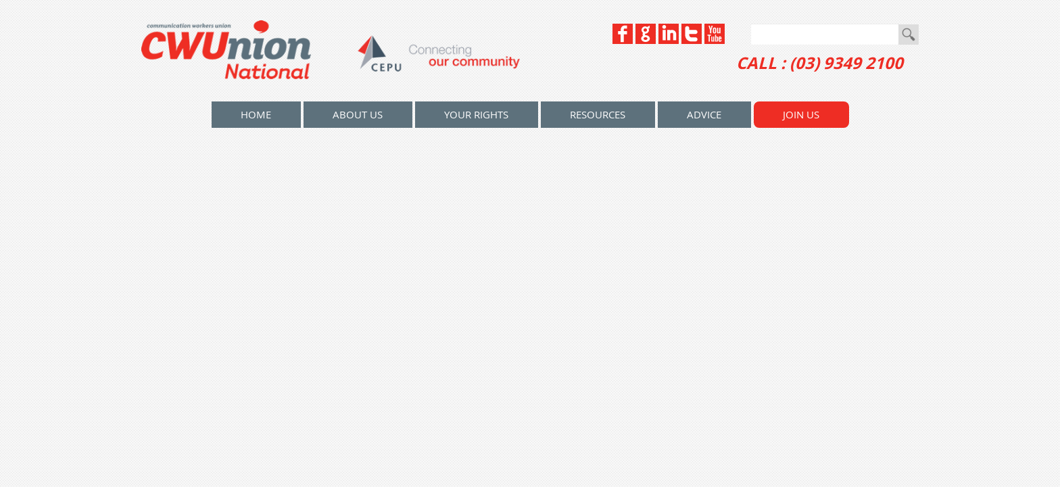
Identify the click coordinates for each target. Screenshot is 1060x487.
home (256, 114)
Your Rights (476, 114)
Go (908, 34)
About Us (358, 114)
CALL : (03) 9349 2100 (819, 62)
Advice (704, 114)
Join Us (801, 114)
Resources (597, 114)
